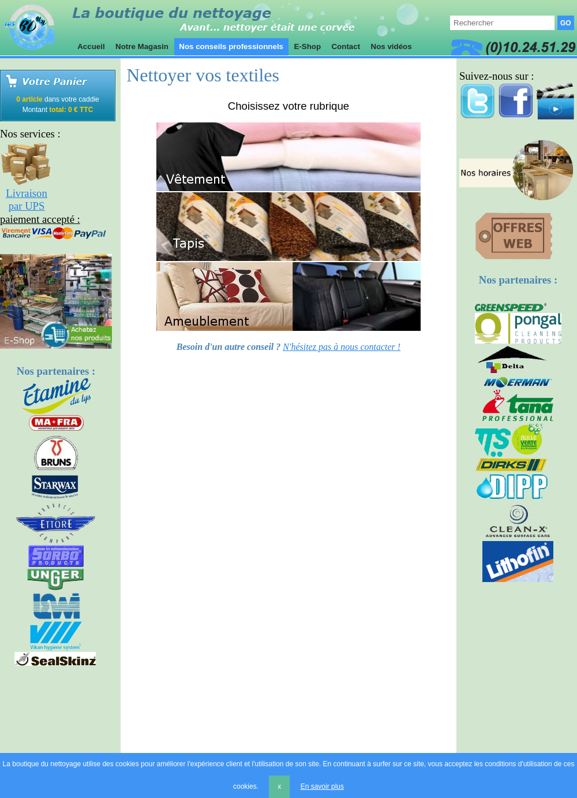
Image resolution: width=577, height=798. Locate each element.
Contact (345, 46)
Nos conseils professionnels (231, 46)
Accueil (91, 46)
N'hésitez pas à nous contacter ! (341, 347)
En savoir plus (322, 786)
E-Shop (307, 46)
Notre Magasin (141, 46)
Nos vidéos (391, 46)
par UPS (27, 206)
